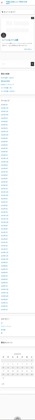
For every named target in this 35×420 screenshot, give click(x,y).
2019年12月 (4, 289)
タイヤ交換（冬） (7, 88)
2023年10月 (4, 162)
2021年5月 (4, 235)
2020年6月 (4, 272)
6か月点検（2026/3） (8, 78)
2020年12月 (4, 252)
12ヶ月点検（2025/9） (8, 91)
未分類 (3, 330)
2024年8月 (4, 141)
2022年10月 (4, 195)
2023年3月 (4, 182)
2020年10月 (4, 259)
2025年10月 (4, 115)
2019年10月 (4, 296)
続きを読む (28, 49)
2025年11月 (4, 111)
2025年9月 (4, 118)
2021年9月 (4, 225)
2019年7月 (4, 303)
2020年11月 (4, 256)
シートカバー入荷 (10, 40)
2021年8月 (4, 229)
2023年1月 (4, 188)
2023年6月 (4, 175)
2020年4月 (4, 279)
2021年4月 (4, 239)
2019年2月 (4, 309)
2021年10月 (4, 222)
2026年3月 (4, 104)
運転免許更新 (5, 81)
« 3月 (2, 384)
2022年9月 (4, 199)
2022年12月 (4, 192)
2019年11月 (4, 293)
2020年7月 (4, 269)
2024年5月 (4, 148)
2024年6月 (4, 145)
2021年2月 (4, 245)
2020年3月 (4, 283)
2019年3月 (4, 306)
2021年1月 (4, 249)
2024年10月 (4, 135)
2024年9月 (4, 138)
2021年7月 (4, 232)
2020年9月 (4, 262)
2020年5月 (4, 276)
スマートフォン (6, 326)
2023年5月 (4, 178)
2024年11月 (4, 131)
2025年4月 (4, 128)
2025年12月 (4, 108)
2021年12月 (4, 215)
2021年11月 (4, 219)
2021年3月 (4, 242)
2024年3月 (4, 155)
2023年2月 (4, 185)
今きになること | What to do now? (16, 2)
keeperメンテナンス (7, 84)
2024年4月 (4, 151)
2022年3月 (4, 212)
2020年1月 (4, 286)
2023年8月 (4, 168)
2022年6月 (4, 205)
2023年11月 (4, 158)
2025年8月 (4, 121)
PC (2, 323)
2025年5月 (4, 125)
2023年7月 (4, 172)
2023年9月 (4, 165)
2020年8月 (4, 266)
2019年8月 (4, 299)
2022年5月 (4, 209)
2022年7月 (4, 202)
